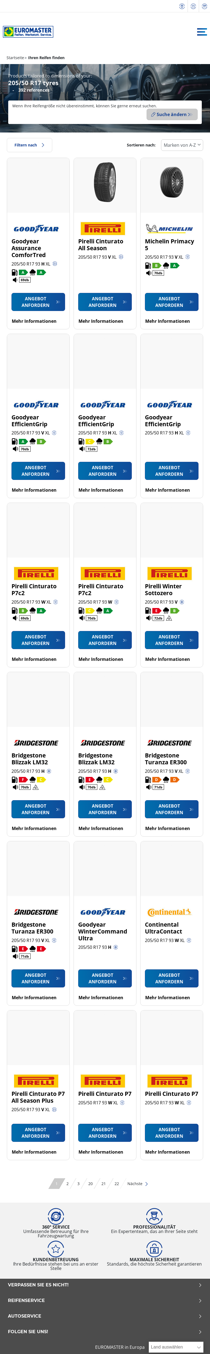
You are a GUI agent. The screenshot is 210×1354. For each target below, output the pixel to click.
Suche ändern (169, 114)
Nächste (137, 1182)
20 (90, 1182)
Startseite (15, 57)
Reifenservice (105, 1299)
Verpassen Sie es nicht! (105, 1283)
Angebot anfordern (35, 300)
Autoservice (105, 1315)
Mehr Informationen (34, 320)
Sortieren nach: (141, 143)
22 (117, 1182)
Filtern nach (29, 143)
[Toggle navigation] (202, 32)
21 (103, 1182)
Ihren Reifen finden (46, 57)
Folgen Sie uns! (105, 1330)
